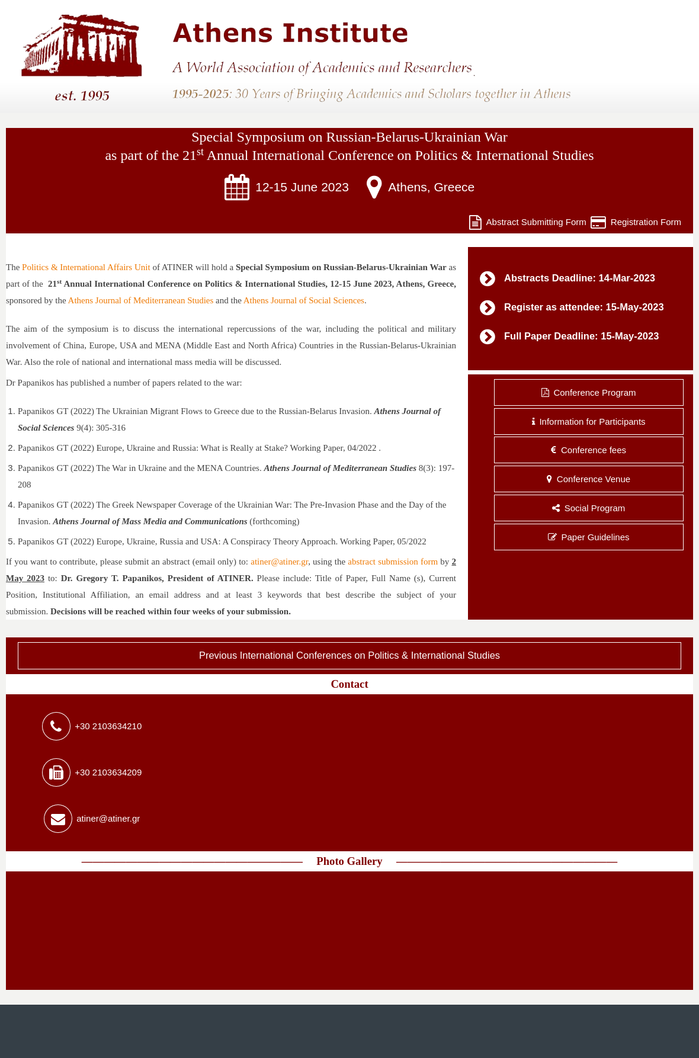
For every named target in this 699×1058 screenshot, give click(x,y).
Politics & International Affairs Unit (86, 267)
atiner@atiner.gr (279, 561)
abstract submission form (393, 561)
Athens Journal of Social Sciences (303, 300)
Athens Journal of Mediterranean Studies (141, 300)
